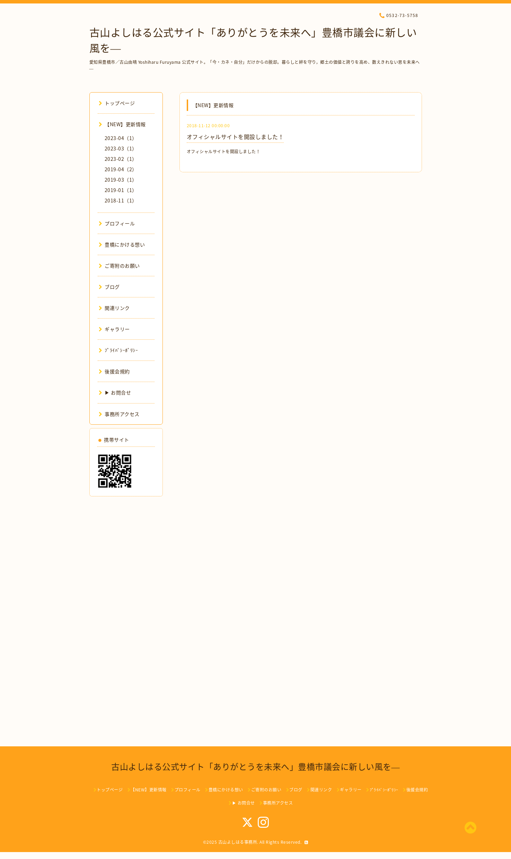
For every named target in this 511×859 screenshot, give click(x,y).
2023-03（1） (121, 148)
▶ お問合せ (115, 392)
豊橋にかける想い (122, 244)
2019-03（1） (121, 179)
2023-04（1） (121, 138)
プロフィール (117, 223)
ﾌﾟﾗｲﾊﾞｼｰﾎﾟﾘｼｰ (118, 350)
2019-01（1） (121, 189)
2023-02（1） (121, 158)
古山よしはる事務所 (237, 842)
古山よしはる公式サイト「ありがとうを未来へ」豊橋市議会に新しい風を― (255, 766)
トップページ (117, 102)
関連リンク (114, 307)
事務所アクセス (119, 413)
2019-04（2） (121, 169)
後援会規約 (114, 371)
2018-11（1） (121, 200)
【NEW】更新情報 (122, 124)
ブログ (109, 286)
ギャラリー (114, 329)
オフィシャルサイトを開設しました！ (235, 136)
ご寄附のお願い (119, 265)
